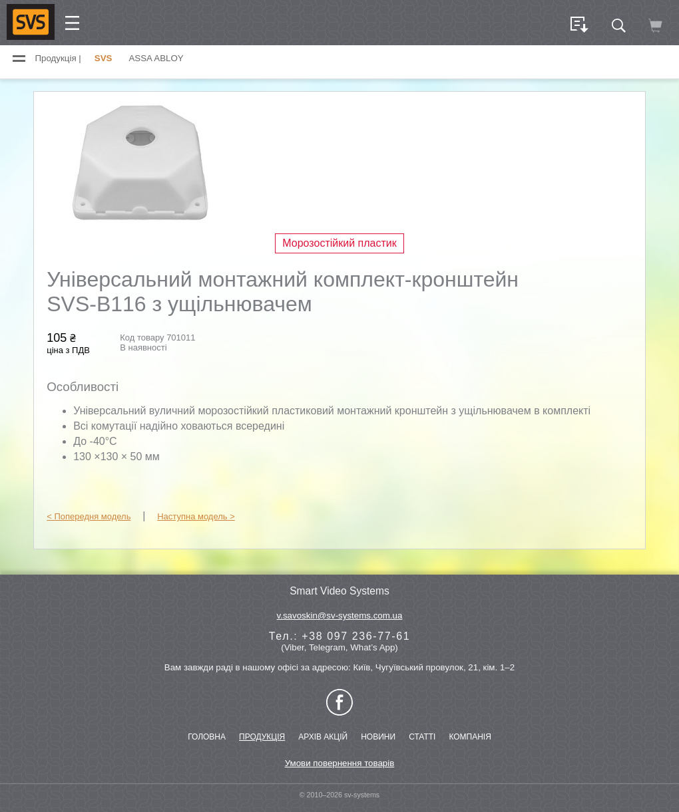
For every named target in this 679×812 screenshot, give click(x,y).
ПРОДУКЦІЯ (262, 737)
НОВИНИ (378, 737)
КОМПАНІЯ (470, 737)
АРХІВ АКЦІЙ (322, 737)
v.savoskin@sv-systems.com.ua (340, 615)
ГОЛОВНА (207, 737)
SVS (104, 58)
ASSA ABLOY (155, 58)
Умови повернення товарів (340, 763)
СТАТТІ (422, 737)
